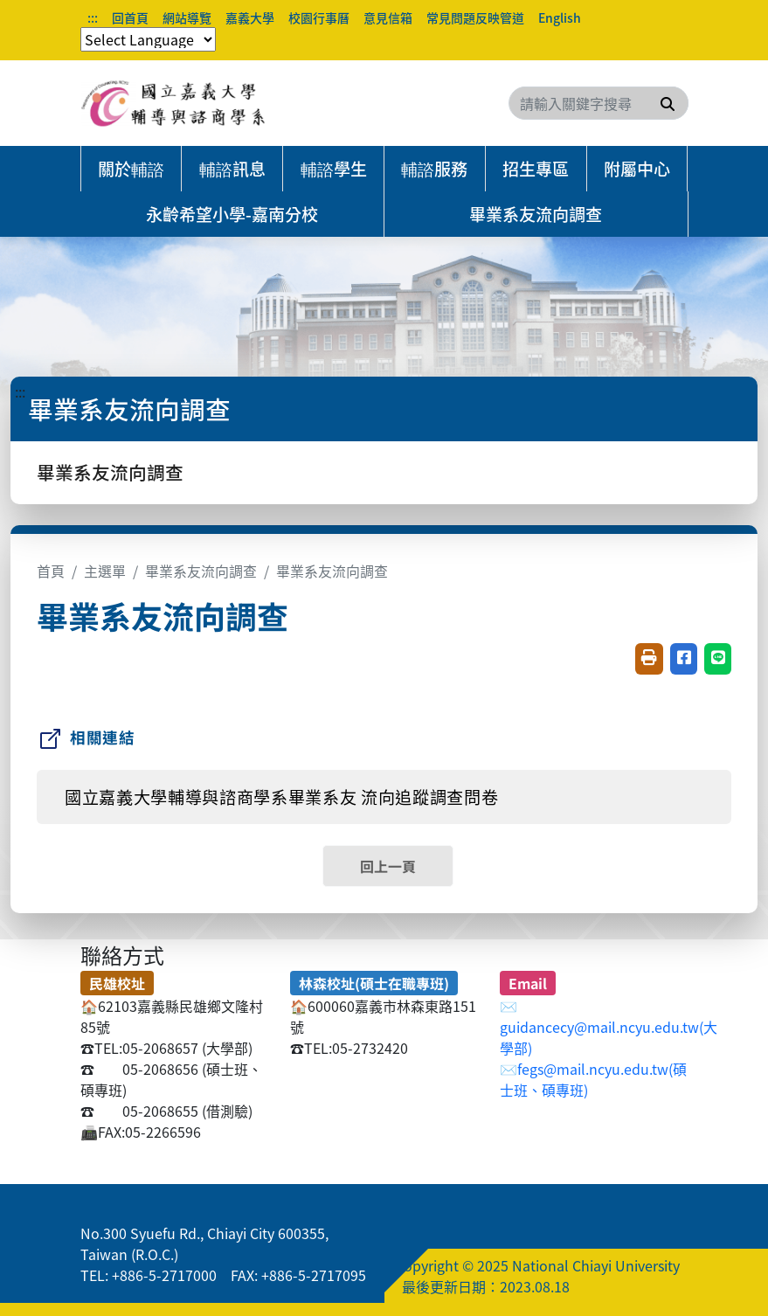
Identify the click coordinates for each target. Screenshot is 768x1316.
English (559, 17)
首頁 (51, 570)
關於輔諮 (131, 168)
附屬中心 (637, 168)
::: (92, 17)
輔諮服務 (434, 168)
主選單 (105, 570)
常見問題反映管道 (475, 17)
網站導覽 (187, 17)
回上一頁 (388, 865)
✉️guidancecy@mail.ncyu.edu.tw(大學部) (608, 1026)
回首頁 (130, 17)
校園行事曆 (318, 17)
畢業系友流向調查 (535, 214)
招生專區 (535, 168)
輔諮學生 (334, 168)
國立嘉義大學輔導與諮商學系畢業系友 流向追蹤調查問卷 (281, 797)
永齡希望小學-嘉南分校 (232, 214)
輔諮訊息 (232, 168)
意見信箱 (387, 17)
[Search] (598, 103)
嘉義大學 (249, 17)
